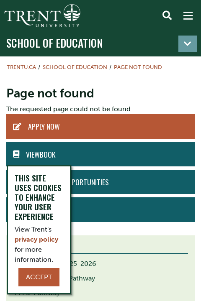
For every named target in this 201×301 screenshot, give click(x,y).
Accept (39, 277)
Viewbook (40, 154)
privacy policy (36, 239)
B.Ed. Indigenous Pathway (55, 278)
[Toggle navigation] (187, 44)
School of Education (54, 43)
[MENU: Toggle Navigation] (188, 16)
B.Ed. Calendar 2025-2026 (55, 264)
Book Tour (44, 209)
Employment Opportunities (67, 181)
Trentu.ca (21, 67)
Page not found (138, 67)
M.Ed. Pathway (37, 293)
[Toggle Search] (167, 16)
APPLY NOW (44, 126)
